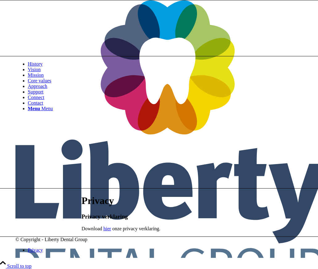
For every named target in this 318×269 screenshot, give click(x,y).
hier (107, 228)
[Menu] (40, 108)
